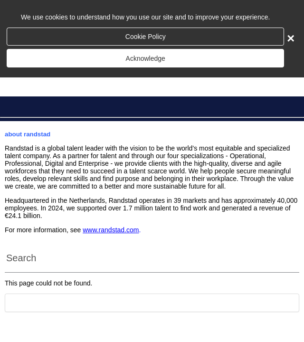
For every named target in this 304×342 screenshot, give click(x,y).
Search (21, 258)
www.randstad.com (111, 230)
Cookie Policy (145, 36)
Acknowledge (145, 58)
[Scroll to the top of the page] (152, 303)
